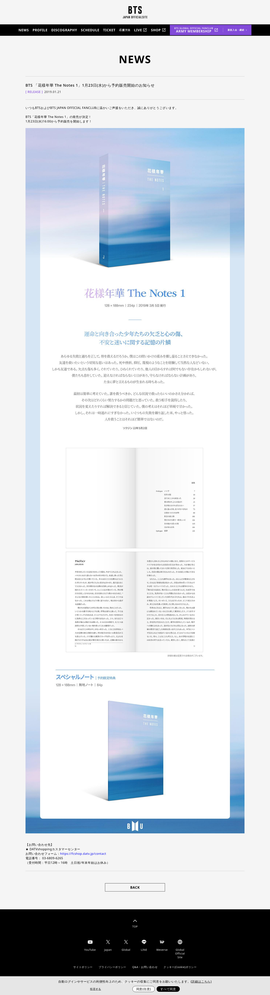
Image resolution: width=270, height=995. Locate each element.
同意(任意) (143, 989)
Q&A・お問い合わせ (145, 967)
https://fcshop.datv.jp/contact (83, 853)
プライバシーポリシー (112, 967)
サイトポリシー (83, 967)
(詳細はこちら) (201, 981)
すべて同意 (168, 989)
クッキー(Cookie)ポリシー (180, 967)
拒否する (95, 989)
